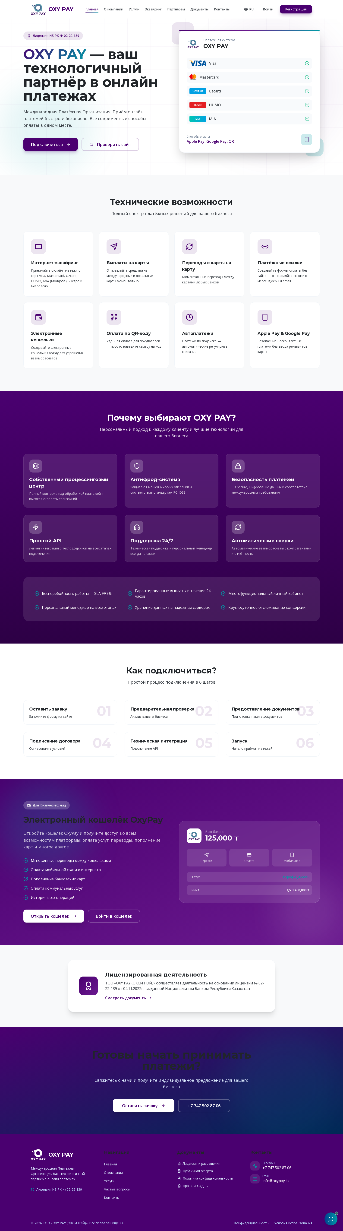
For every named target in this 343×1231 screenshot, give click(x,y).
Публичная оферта (195, 1171)
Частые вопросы (117, 1189)
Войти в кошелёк (114, 916)
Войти (268, 9)
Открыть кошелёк (54, 916)
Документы (199, 9)
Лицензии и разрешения (198, 1163)
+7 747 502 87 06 (204, 1105)
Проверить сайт (110, 144)
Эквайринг (153, 9)
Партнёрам (176, 9)
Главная (91, 9)
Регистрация (296, 9)
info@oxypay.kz (276, 1180)
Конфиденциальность (251, 1223)
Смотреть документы (128, 997)
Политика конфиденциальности (205, 1178)
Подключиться (50, 144)
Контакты (222, 9)
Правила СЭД (192, 1185)
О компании (113, 9)
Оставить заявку (143, 1105)
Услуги (134, 9)
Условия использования (293, 1223)
